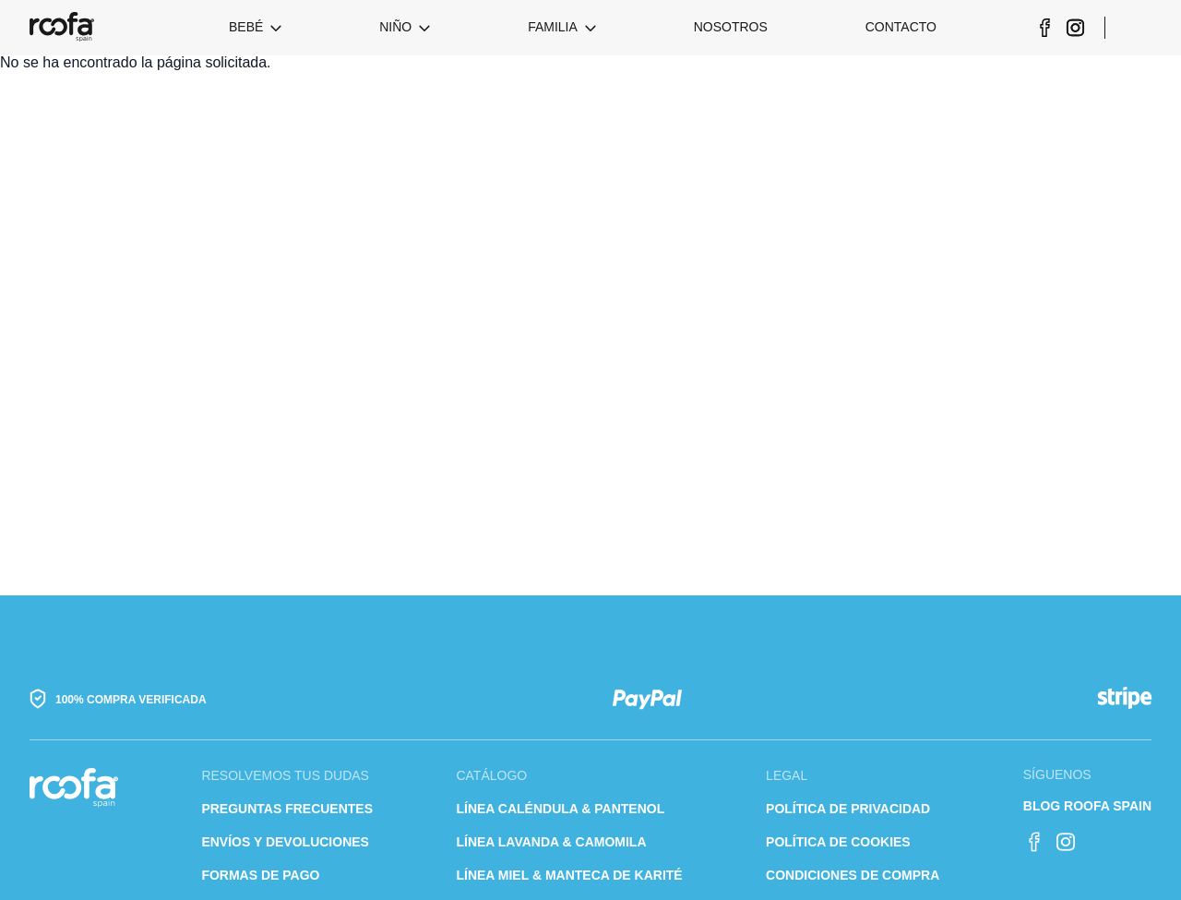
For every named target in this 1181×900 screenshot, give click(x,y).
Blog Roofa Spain (1087, 805)
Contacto (900, 26)
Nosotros (731, 26)
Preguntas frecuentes (287, 808)
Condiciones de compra (852, 875)
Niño (395, 26)
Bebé (246, 26)
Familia (553, 26)
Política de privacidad (848, 808)
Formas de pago (260, 875)
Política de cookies (838, 841)
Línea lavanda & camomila (551, 841)
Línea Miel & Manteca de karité (569, 875)
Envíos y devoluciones (285, 841)
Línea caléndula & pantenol (560, 808)
